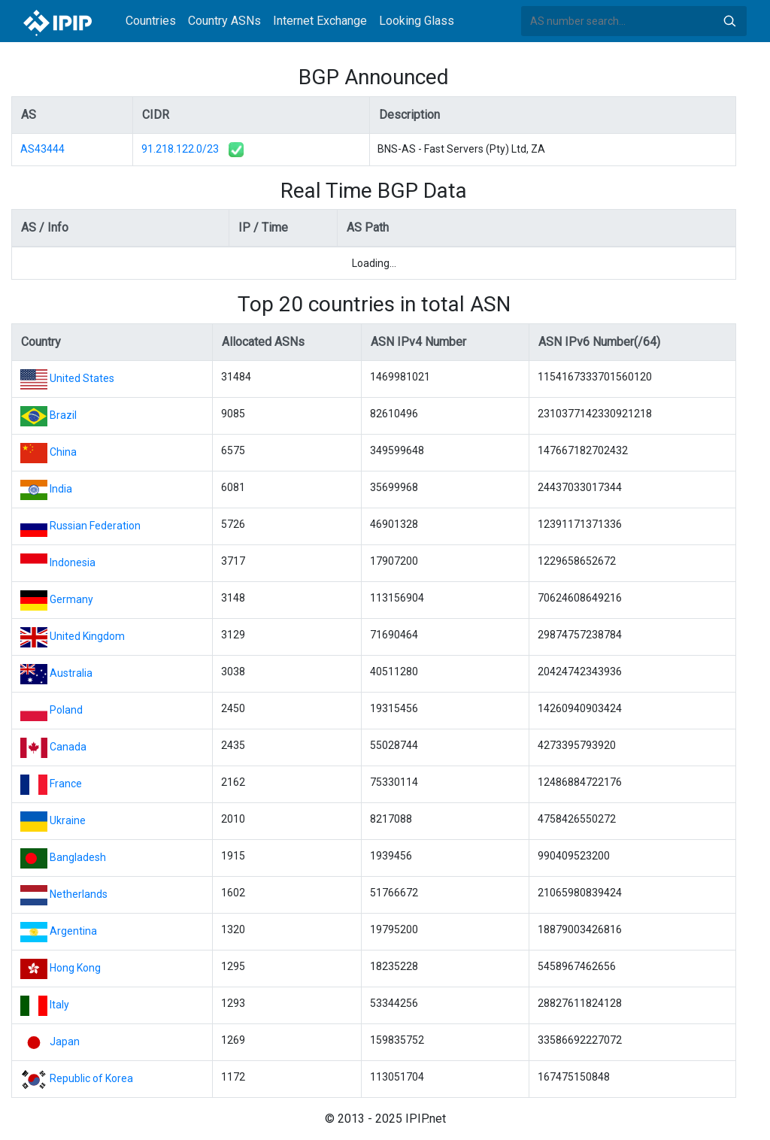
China (63, 452)
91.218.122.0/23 (180, 149)
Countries (151, 21)
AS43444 (42, 149)
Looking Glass (416, 21)
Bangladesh (78, 857)
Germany (71, 599)
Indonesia (72, 562)
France (66, 784)
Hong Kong (75, 968)
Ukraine (68, 820)
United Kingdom (87, 636)
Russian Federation (95, 526)
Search (729, 21)
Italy (59, 1005)
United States (82, 378)
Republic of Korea (91, 1078)
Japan (65, 1041)
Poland (66, 710)
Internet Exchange (320, 21)
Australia (71, 673)
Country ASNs (224, 21)
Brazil (63, 415)
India (61, 489)
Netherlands (79, 894)
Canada (68, 747)
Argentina (73, 931)
